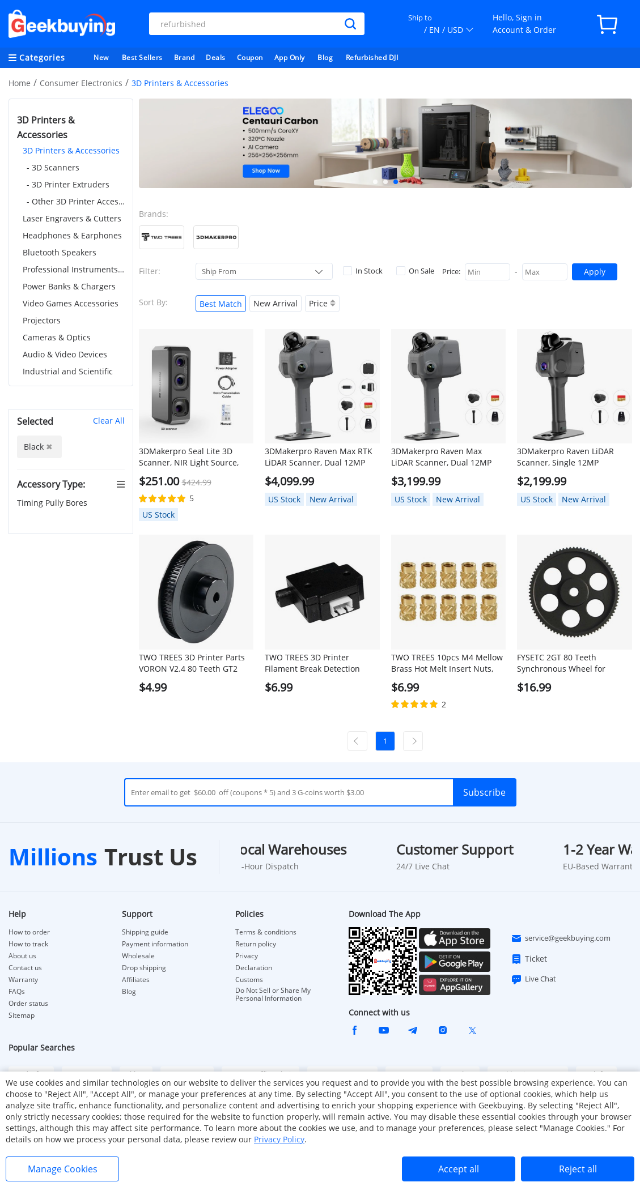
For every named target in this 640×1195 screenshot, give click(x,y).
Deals (216, 57)
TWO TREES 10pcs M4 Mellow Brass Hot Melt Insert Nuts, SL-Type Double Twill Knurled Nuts (447, 663)
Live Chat (533, 979)
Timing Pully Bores (53, 502)
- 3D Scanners (53, 167)
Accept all (458, 1169)
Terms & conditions (265, 932)
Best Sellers (142, 57)
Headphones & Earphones (72, 235)
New (101, 57)
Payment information (155, 944)
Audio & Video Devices (65, 354)
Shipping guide (145, 932)
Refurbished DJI (372, 57)
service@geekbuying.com (561, 938)
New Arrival (275, 303)
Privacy (246, 956)
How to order (29, 932)
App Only (289, 57)
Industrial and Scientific (68, 371)
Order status (28, 1004)
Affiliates (136, 980)
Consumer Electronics (81, 83)
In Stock (363, 271)
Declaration (253, 968)
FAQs (17, 992)
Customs (249, 980)
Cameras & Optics (57, 337)
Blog (325, 57)
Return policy (255, 944)
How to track (28, 944)
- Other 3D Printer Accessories (76, 201)
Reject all (578, 1169)
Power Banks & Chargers (69, 286)
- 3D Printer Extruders (68, 184)
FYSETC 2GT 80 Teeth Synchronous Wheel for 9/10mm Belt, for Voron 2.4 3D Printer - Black (573, 663)
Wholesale (138, 956)
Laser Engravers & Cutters (72, 218)
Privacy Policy (279, 1139)
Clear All (109, 420)
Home (20, 83)
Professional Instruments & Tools (74, 269)
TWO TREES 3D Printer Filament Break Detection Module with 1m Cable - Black (321, 663)
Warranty (23, 980)
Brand (184, 57)
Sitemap (22, 1015)
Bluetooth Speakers (59, 252)
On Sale (415, 271)
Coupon (250, 57)
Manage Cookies (63, 1169)
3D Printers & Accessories (71, 150)
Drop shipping (144, 968)
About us (22, 956)
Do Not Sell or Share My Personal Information (273, 994)
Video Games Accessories (70, 303)
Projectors (42, 320)
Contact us (25, 968)
